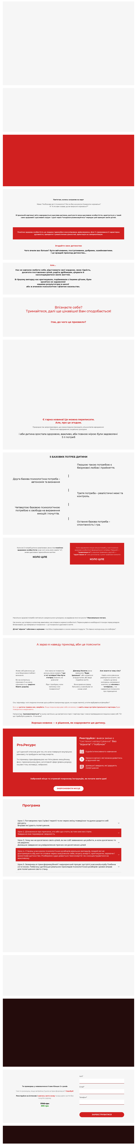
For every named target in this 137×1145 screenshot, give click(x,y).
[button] (69, 788)
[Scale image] (68, 372)
